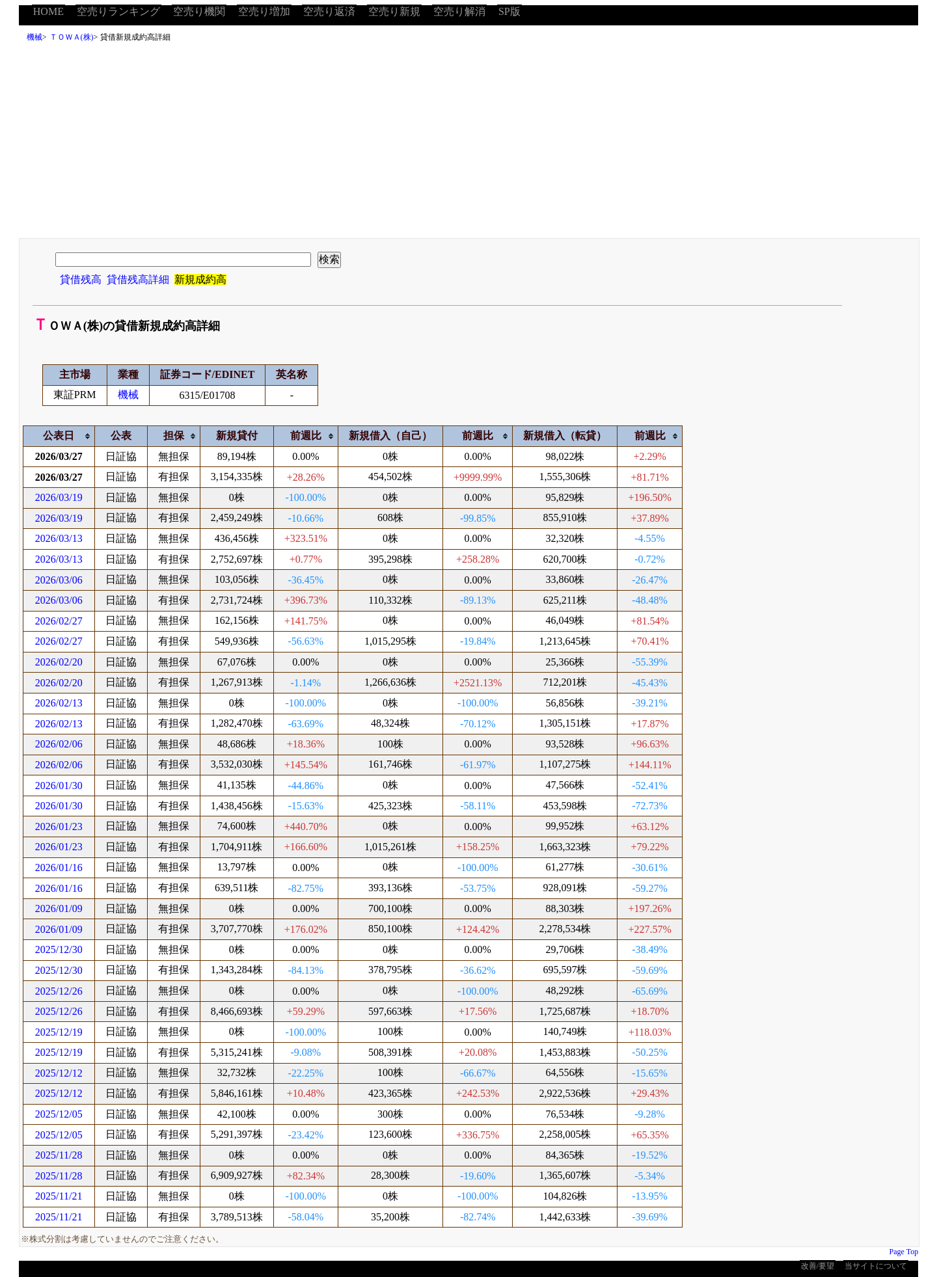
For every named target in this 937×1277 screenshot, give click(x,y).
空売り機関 (199, 11)
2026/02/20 (59, 661)
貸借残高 (81, 279)
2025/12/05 (59, 1114)
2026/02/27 (59, 620)
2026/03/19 (59, 497)
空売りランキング (118, 11)
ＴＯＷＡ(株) (71, 37)
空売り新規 (394, 11)
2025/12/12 (59, 1073)
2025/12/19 (59, 1032)
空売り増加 (264, 11)
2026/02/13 (59, 702)
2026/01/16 (59, 867)
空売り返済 (329, 11)
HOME (48, 11)
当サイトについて (876, 1265)
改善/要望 (817, 1265)
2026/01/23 (59, 826)
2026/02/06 (59, 743)
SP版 (509, 11)
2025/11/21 (58, 1196)
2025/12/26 (59, 991)
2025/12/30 (59, 949)
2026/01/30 (59, 785)
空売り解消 (459, 11)
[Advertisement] (468, 144)
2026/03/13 (59, 538)
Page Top (904, 1251)
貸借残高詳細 (138, 279)
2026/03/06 (59, 579)
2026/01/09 (59, 908)
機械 (34, 37)
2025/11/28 (58, 1155)
